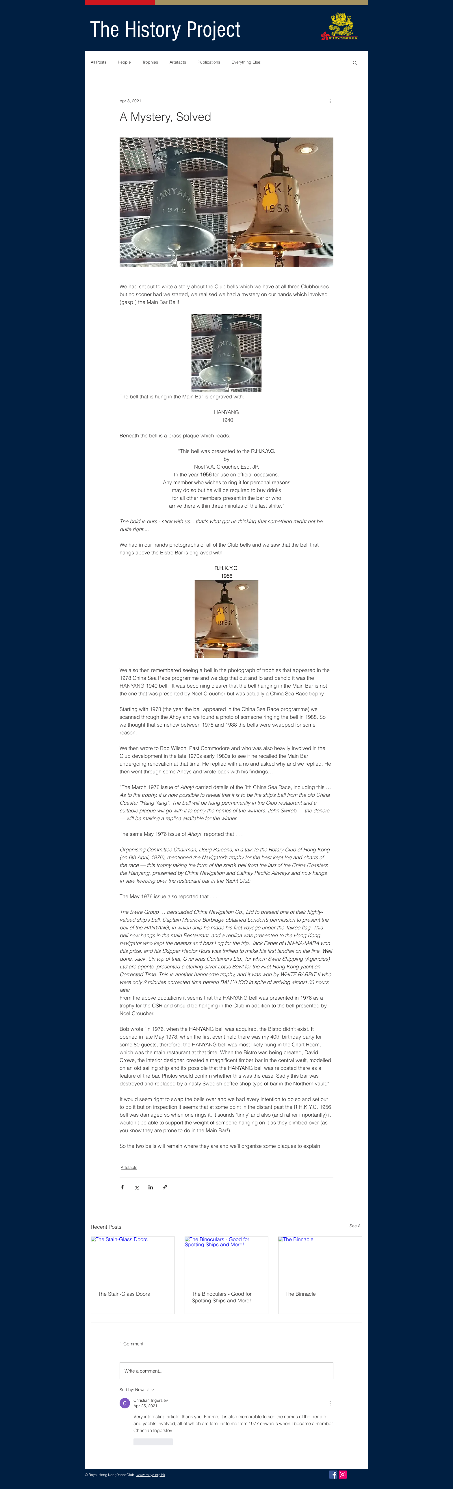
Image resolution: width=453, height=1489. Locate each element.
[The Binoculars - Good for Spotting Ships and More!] (226, 1260)
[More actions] (329, 100)
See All (356, 1225)
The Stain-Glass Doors (124, 1294)
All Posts (98, 62)
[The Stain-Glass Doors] (132, 1260)
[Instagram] (343, 1475)
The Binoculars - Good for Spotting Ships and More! (222, 1297)
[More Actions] (329, 1403)
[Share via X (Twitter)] (136, 1187)
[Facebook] (333, 1475)
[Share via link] (165, 1187)
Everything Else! (247, 62)
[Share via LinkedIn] (150, 1187)
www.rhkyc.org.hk (150, 1475)
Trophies (150, 62)
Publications (209, 62)
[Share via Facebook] (122, 1187)
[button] (355, 62)
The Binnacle (300, 1294)
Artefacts (178, 62)
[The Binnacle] (320, 1260)
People (124, 62)
